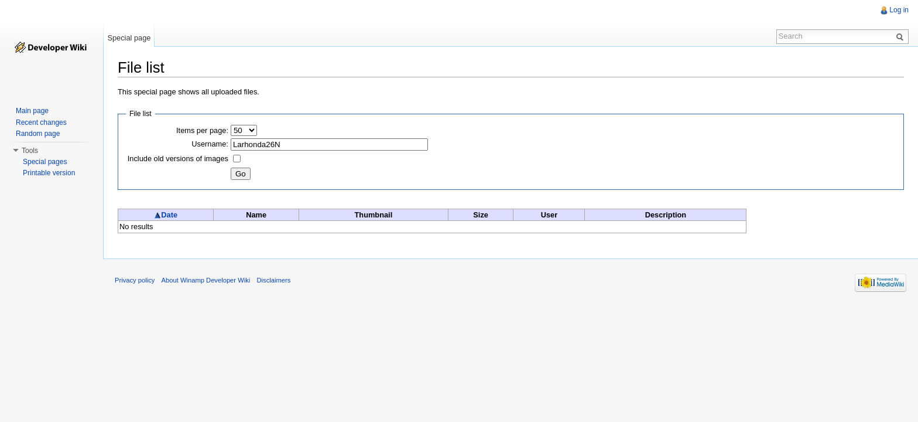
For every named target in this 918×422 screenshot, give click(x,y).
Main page (32, 111)
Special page (128, 37)
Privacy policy (135, 280)
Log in (899, 10)
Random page (38, 134)
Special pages (45, 162)
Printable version (49, 173)
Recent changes (41, 122)
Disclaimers (273, 280)
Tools (30, 151)
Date (165, 214)
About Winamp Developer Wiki (206, 280)
